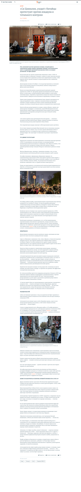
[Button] (41, 24)
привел (31, 226)
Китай (21, 6)
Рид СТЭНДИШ (23, 18)
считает (33, 374)
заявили (48, 310)
